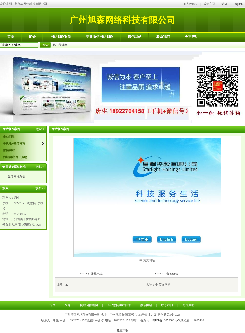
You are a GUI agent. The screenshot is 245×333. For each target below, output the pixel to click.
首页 (10, 37)
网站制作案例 (60, 37)
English (238, 4)
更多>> (40, 129)
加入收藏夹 (190, 4)
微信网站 (135, 37)
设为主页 (209, 4)
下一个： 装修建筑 (166, 274)
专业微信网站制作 (99, 37)
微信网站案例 (16, 176)
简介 (32, 37)
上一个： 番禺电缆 (90, 274)
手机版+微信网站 (14, 143)
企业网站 (9, 136)
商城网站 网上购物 (15, 157)
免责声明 (191, 37)
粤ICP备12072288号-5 (166, 320)
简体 (224, 4)
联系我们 (163, 37)
